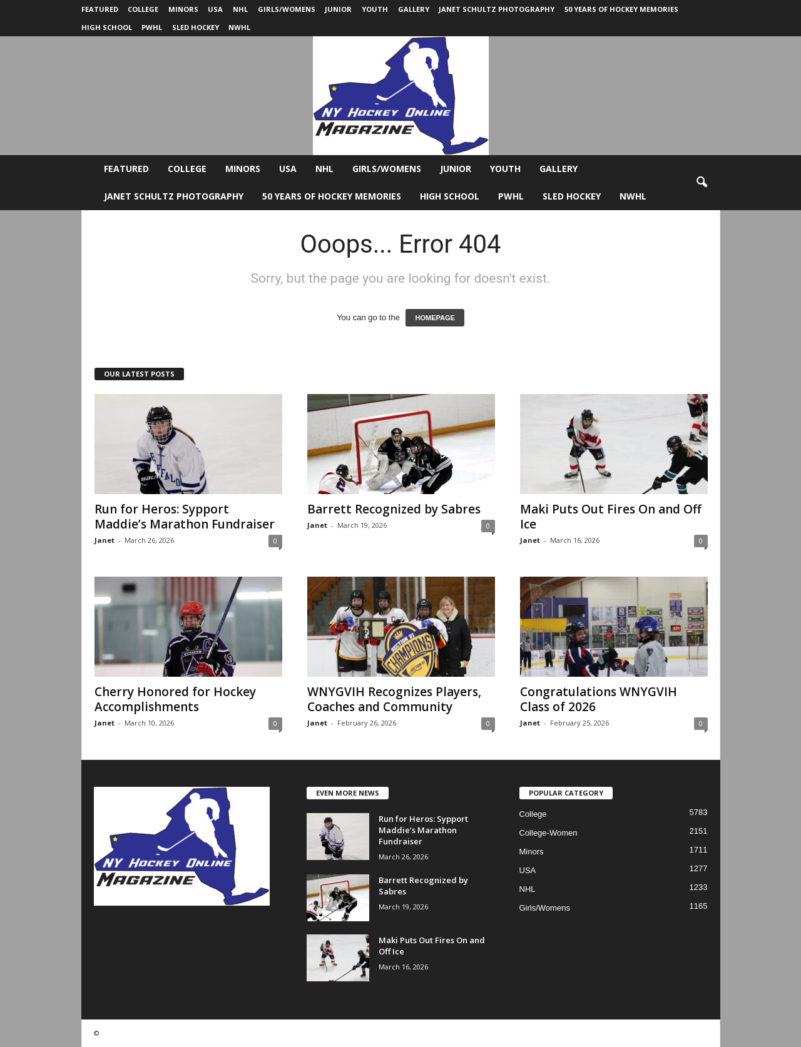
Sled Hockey (195, 27)
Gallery (413, 9)
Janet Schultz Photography (496, 9)
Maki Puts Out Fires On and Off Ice (611, 516)
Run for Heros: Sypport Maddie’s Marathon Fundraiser (184, 516)
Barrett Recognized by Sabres (394, 509)
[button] (701, 182)
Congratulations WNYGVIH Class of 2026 (598, 699)
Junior (338, 9)
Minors (183, 9)
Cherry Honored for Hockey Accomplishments (175, 699)
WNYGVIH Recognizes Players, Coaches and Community (394, 699)
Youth (375, 9)
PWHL (151, 27)
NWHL (239, 27)
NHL (240, 9)
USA (215, 9)
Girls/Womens (286, 9)
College (143, 9)
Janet (104, 540)
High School (106, 27)
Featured (99, 9)
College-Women (548, 832)
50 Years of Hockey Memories (621, 9)
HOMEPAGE (434, 317)
